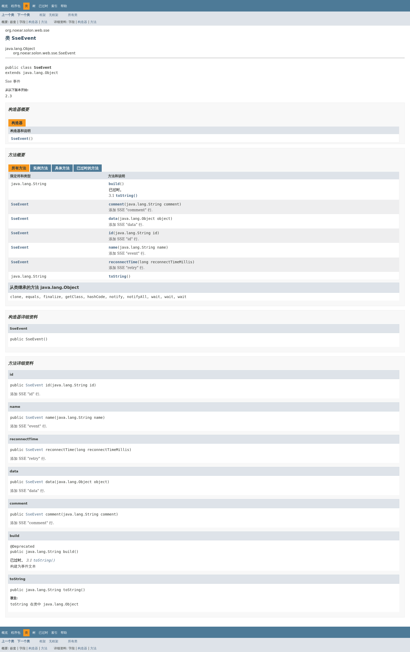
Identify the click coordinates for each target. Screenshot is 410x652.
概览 (5, 6)
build (114, 184)
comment (116, 204)
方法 (44, 22)
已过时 (43, 6)
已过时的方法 (88, 168)
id (111, 233)
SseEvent (20, 138)
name (113, 247)
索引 (54, 6)
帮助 (64, 6)
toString (117, 276)
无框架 (53, 15)
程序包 (15, 6)
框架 (42, 15)
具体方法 (62, 168)
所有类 (72, 15)
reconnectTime (123, 262)
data (113, 218)
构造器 (33, 22)
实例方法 (40, 168)
